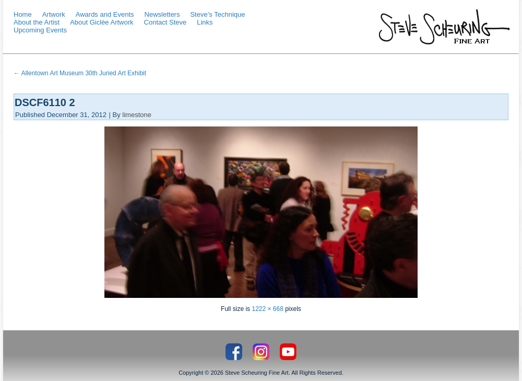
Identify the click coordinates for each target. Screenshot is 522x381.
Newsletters (162, 14)
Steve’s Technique (217, 14)
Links (204, 22)
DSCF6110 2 (45, 102)
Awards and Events (105, 14)
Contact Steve (165, 22)
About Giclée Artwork (101, 22)
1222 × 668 (267, 309)
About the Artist (37, 22)
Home (23, 14)
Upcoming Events (40, 30)
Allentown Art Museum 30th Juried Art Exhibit (80, 73)
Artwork (53, 14)
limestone (136, 115)
